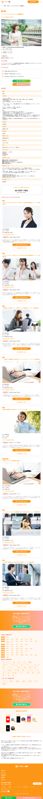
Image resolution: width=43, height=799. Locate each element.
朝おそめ (30, 681)
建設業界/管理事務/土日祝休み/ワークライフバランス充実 (14, 409)
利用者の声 (3, 775)
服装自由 (17, 681)
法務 (3, 672)
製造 (25, 667)
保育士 (33, 672)
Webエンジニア (15, 664)
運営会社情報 (25, 786)
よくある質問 (3, 786)
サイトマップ (32, 786)
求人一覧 (3, 772)
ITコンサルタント (30, 670)
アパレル (27, 664)
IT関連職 (29, 662)
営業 (23, 670)
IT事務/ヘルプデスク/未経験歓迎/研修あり (11, 460)
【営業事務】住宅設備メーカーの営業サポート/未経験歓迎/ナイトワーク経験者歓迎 (20, 308)
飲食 (13, 675)
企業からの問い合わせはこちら (6, 789)
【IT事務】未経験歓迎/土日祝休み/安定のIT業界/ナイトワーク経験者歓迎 (18, 562)
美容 (3, 675)
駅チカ (36, 681)
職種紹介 (3, 777)
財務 (22, 664)
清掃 (3, 667)
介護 (8, 675)
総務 (38, 672)
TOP (2, 5)
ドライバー (22, 672)
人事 (24, 662)
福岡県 (5, 5)
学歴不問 (11, 681)
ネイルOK (4, 681)
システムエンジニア (36, 664)
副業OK (24, 681)
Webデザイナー (6, 664)
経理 (28, 672)
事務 (35, 667)
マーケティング (10, 667)
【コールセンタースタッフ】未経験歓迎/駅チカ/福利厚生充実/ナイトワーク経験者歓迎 (21, 512)
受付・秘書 (17, 670)
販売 (14, 662)
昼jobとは (3, 770)
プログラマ (18, 667)
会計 (19, 662)
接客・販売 (14, 672)
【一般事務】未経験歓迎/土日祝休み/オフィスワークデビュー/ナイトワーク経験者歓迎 (21, 359)
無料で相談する (37, 783)
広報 (8, 672)
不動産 (30, 667)
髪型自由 (4, 683)
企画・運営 (9, 670)
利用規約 (9, 786)
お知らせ (3, 779)
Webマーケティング (6, 662)
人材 (3, 670)
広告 (38, 670)
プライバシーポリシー (17, 786)
